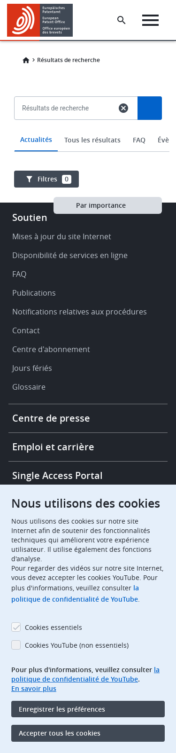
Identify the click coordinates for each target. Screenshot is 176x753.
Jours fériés (32, 368)
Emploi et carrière (53, 446)
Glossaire (29, 387)
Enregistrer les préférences (62, 709)
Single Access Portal (57, 475)
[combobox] (88, 130)
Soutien (29, 217)
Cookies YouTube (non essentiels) (77, 645)
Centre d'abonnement (51, 349)
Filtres (54, 179)
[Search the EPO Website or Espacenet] (121, 20)
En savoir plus (33, 688)
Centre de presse (51, 418)
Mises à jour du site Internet (61, 236)
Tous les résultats (92, 139)
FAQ (139, 139)
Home (26, 60)
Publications (34, 293)
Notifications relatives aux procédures (79, 311)
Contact (26, 330)
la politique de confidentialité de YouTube (85, 674)
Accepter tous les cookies (59, 733)
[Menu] (150, 20)
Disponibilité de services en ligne (70, 255)
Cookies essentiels (53, 627)
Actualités (36, 139)
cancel (123, 108)
